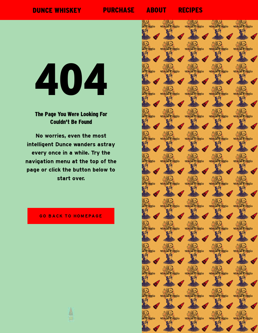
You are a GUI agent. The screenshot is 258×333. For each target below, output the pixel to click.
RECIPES (190, 10)
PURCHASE (118, 10)
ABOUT (156, 10)
